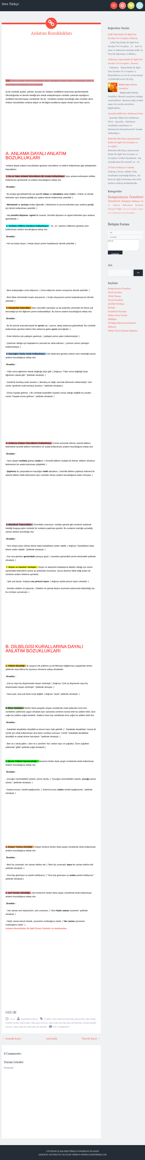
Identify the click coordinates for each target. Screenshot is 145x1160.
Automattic (55, 1154)
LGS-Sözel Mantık (130, 209)
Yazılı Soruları (115, 292)
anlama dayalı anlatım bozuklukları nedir (56, 1022)
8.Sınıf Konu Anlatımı (18, 1022)
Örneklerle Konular (119, 201)
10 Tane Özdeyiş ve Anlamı (121, 167)
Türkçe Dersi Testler (117, 315)
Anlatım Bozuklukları (51, 33)
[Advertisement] (51, 58)
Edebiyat (136, 201)
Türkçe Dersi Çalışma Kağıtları (123, 330)
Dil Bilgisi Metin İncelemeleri (122, 322)
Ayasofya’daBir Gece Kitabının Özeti (125, 113)
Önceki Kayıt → (91, 1038)
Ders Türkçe (10, 4)
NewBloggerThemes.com (93, 1154)
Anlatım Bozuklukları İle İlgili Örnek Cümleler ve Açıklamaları (36, 928)
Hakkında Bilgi (29, 1018)
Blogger (94, 1151)
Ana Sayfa (51, 1038)
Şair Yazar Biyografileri (126, 213)
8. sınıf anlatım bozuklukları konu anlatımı (69, 1018)
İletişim (111, 307)
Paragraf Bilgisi (115, 209)
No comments (61, 1026)
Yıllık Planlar (114, 296)
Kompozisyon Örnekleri (125, 197)
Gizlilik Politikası (116, 303)
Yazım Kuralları (115, 300)
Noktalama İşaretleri (133, 205)
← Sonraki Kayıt (11, 1038)
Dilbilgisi (112, 319)
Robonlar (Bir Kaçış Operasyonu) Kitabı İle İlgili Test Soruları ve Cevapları (124, 142)
